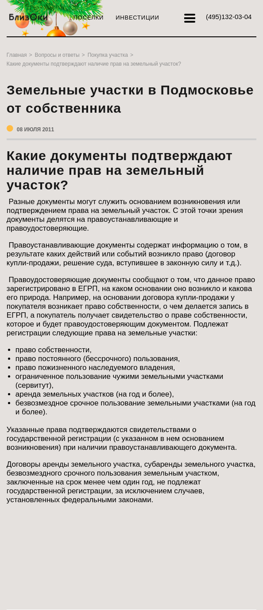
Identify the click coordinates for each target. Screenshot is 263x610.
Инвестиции (137, 17)
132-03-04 (228, 16)
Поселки (88, 17)
